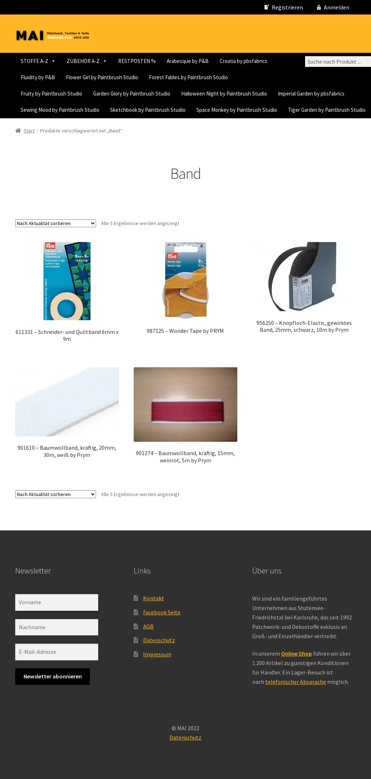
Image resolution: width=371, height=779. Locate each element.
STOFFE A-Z (38, 61)
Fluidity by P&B (38, 77)
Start (29, 130)
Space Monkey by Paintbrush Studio (236, 109)
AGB (148, 626)
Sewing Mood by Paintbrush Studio (60, 109)
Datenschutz (159, 640)
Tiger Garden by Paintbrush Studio (327, 109)
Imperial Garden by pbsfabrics (311, 93)
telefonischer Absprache (295, 681)
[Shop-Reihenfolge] (55, 223)
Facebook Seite (161, 612)
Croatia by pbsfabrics (243, 61)
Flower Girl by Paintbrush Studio (102, 77)
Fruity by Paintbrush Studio (51, 93)
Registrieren (287, 7)
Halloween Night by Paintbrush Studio (224, 93)
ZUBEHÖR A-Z (87, 61)
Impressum (157, 654)
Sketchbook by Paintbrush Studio (148, 109)
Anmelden (336, 7)
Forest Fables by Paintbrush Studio (188, 77)
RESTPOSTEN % (137, 61)
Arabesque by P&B (188, 61)
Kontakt (153, 598)
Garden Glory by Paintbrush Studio (131, 93)
